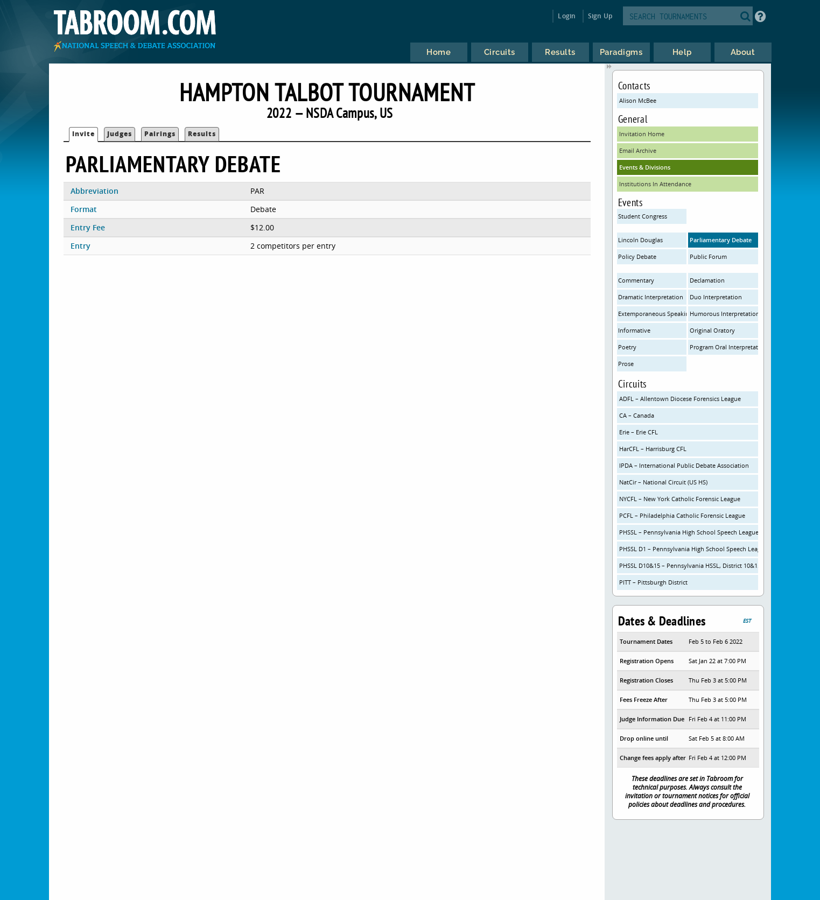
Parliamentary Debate (721, 240)
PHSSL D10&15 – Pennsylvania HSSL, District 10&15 (688, 565)
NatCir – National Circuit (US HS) (663, 482)
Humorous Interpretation (724, 314)
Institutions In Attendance (655, 184)
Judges (119, 133)
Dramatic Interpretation (650, 297)
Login (567, 15)
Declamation (707, 280)
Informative (634, 330)
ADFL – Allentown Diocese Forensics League (680, 399)
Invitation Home (641, 134)
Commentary (636, 280)
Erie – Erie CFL (638, 432)
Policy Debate (637, 256)
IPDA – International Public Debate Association (684, 465)
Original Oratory (712, 330)
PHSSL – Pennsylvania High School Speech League (688, 532)
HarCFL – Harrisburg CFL (652, 449)
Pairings (160, 133)
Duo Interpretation (716, 297)
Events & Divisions (644, 167)
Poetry (627, 347)
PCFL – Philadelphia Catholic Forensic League (682, 515)
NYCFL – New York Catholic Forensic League (679, 499)
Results (202, 133)
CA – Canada (636, 415)
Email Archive (637, 150)
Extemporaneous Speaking (652, 314)
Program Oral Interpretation (724, 347)
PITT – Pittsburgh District (653, 582)
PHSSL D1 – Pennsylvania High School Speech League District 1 (688, 549)
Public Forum (708, 256)
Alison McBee (637, 100)
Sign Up (600, 15)
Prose (626, 364)
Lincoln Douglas (640, 240)
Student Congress (642, 216)
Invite (83, 133)
